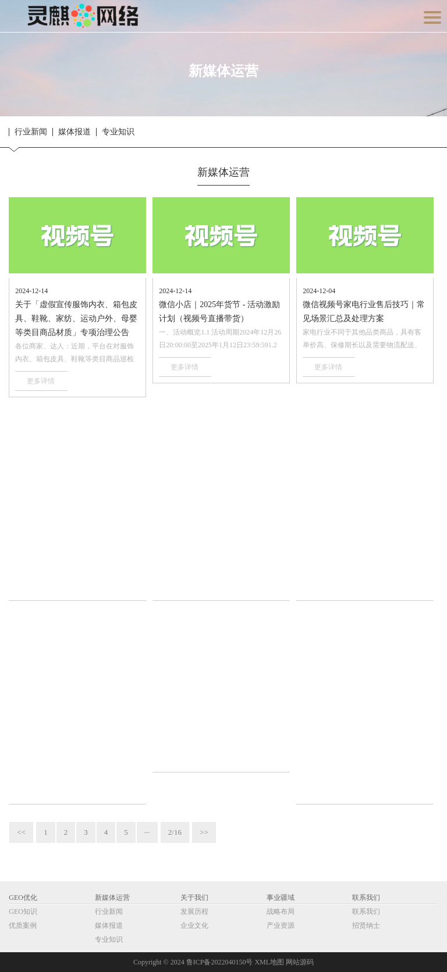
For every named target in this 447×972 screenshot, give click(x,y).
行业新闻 (31, 132)
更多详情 (41, 381)
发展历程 (194, 911)
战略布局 (281, 911)
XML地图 (269, 962)
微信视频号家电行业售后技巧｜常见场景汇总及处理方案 (364, 311)
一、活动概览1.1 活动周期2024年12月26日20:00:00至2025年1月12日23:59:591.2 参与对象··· (220, 339)
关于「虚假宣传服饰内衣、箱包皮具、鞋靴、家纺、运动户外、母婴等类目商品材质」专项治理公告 (76, 318)
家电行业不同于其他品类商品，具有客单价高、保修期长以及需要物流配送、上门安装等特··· (362, 339)
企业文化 (194, 925)
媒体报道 (74, 132)
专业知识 (118, 132)
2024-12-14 (31, 291)
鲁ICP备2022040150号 (219, 962)
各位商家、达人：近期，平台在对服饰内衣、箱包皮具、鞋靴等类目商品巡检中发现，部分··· (74, 353)
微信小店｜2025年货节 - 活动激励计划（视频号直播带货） (219, 311)
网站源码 (300, 962)
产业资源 (281, 925)
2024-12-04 (319, 291)
